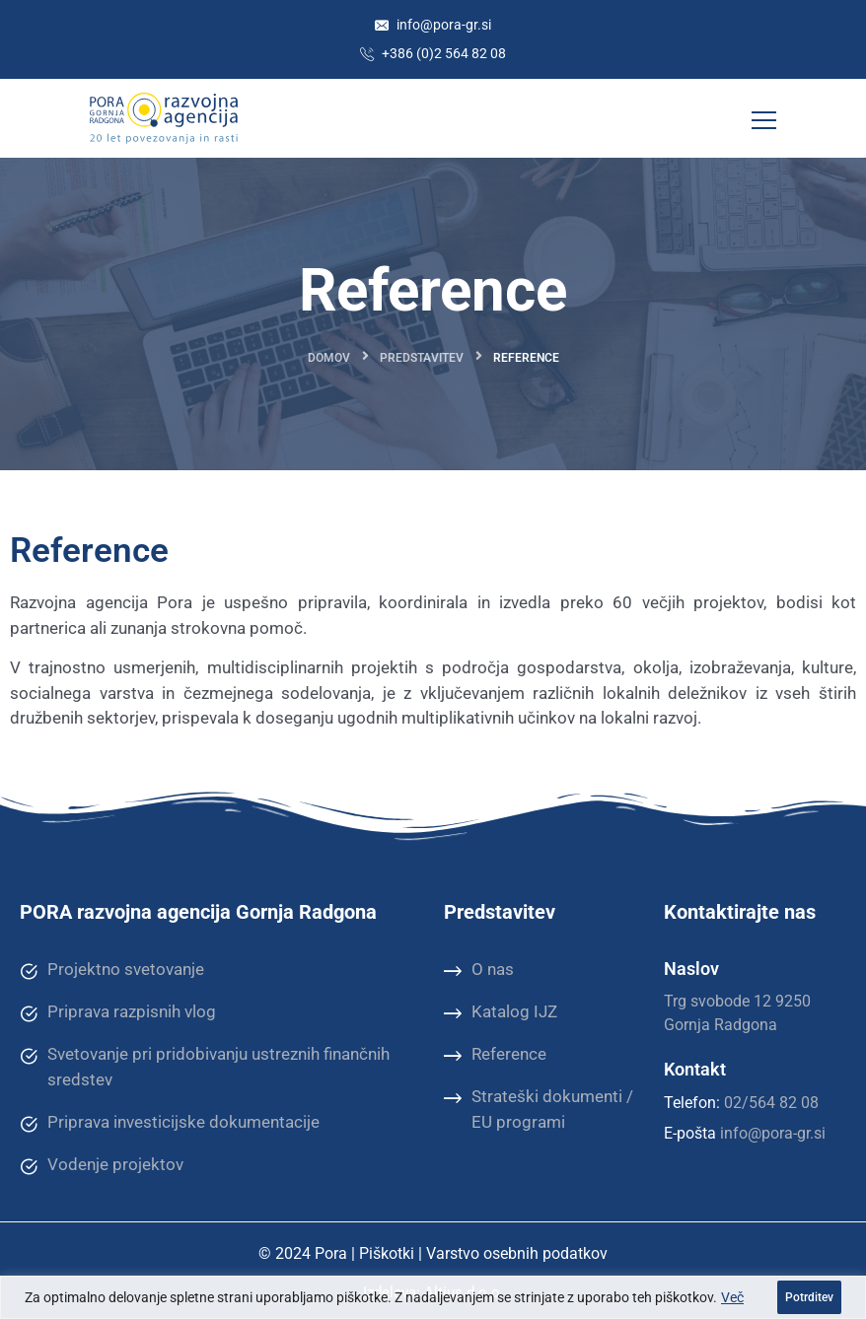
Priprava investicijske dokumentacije (170, 1123)
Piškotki (386, 1253)
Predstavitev (422, 358)
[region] (433, 1297)
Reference (495, 1055)
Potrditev (809, 1297)
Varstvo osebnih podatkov (517, 1253)
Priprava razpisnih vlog (118, 1012)
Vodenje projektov (101, 1165)
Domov (329, 358)
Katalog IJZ (500, 1012)
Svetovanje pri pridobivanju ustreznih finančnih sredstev (205, 1066)
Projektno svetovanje (112, 970)
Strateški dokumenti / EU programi (538, 1108)
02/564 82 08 (771, 1102)
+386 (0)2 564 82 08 (433, 53)
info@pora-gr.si (433, 25)
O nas (479, 970)
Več (732, 1297)
